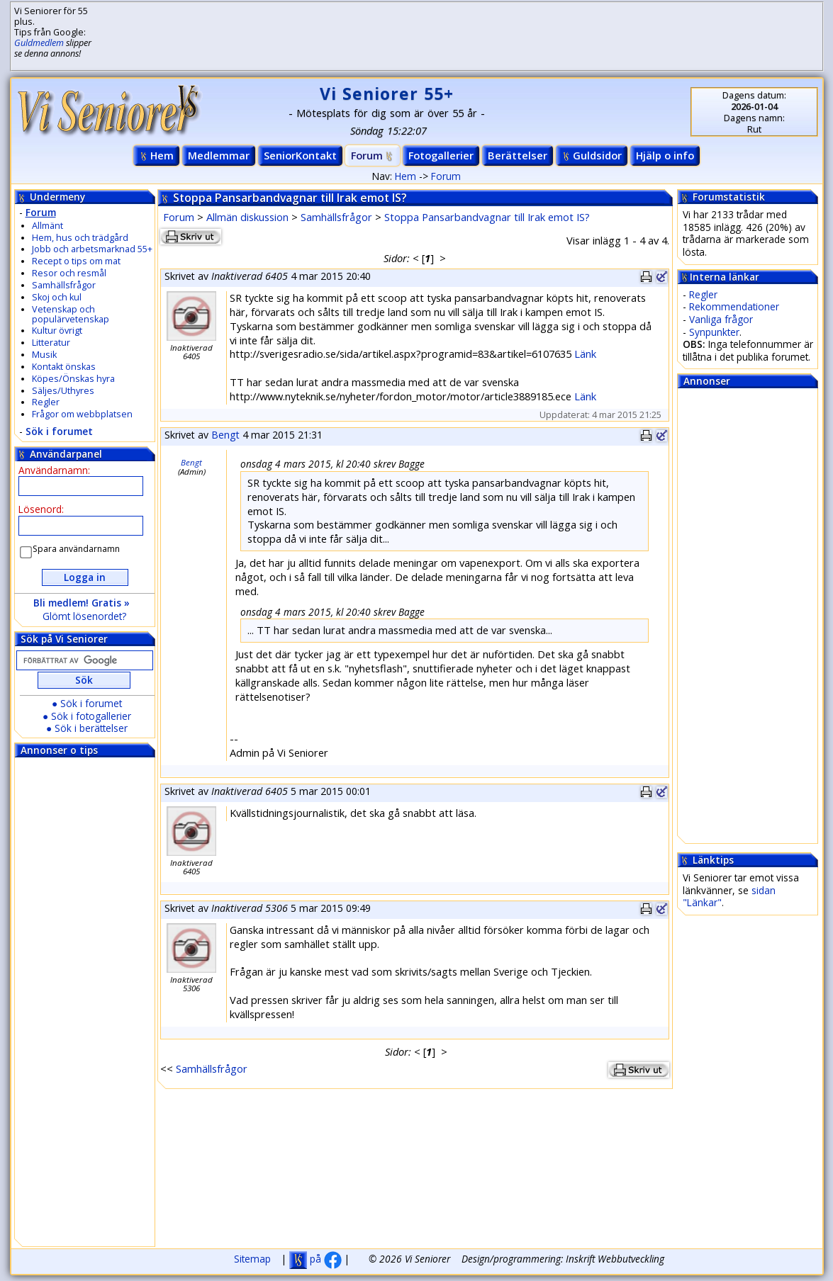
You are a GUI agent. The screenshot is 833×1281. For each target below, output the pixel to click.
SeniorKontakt (300, 155)
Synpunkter (714, 332)
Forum (372, 155)
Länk (585, 353)
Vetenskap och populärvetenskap (70, 314)
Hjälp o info (665, 155)
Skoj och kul (57, 297)
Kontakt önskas (64, 367)
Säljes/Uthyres (63, 391)
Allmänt (47, 226)
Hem (156, 155)
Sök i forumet (59, 431)
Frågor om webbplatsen (82, 414)
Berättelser (517, 155)
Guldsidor (591, 155)
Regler (46, 402)
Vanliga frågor (721, 319)
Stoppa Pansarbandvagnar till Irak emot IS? (487, 217)
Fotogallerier (441, 155)
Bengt (225, 434)
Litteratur (51, 343)
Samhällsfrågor (64, 285)
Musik (44, 355)
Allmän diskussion (247, 217)
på (315, 1258)
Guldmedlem (39, 43)
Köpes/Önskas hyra (73, 379)
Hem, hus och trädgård (80, 238)
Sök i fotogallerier (91, 716)
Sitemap (252, 1258)
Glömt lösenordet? (84, 616)
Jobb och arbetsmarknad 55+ (92, 249)
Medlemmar (219, 155)
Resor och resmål (69, 273)
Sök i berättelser (91, 728)
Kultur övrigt (57, 331)
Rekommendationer (734, 306)
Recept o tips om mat (76, 261)
